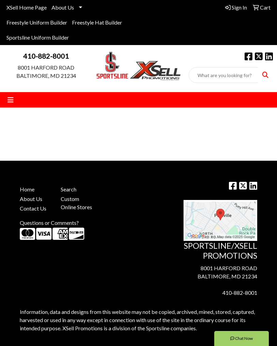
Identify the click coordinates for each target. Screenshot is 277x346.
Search (68, 189)
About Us (63, 7)
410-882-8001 (46, 56)
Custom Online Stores (76, 203)
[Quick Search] (224, 75)
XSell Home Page (26, 7)
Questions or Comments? (49, 222)
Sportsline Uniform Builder (37, 37)
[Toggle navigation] (10, 100)
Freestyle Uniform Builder (36, 22)
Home (27, 189)
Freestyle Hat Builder (97, 22)
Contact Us (33, 208)
